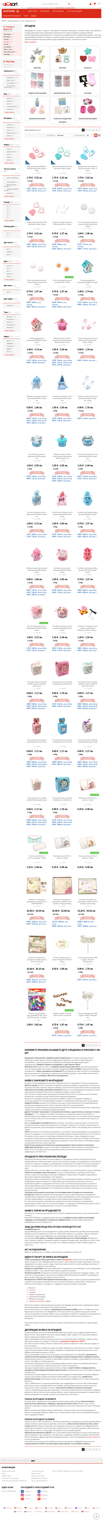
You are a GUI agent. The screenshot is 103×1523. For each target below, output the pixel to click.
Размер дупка (10, 226)
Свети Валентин (11, 52)
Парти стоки (9, 49)
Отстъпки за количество (9, 86)
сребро (10, 252)
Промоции (44, 11)
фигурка (11, 101)
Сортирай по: (51, 135)
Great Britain (50, 1512)
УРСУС (9, 351)
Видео (33, 16)
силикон (10, 125)
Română (18, 1508)
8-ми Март (8, 54)
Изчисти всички (8, 66)
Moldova (85, 1512)
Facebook (26, 1491)
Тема (7, 312)
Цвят (7, 261)
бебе (9, 154)
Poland (96, 1508)
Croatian (49, 1508)
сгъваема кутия (12, 106)
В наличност (12, 77)
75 (8, 217)
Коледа (8, 39)
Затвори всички (8, 31)
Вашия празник (93, 1437)
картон (10, 130)
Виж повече (30, 42)
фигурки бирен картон (10, 185)
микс (9, 292)
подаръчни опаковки (37, 1301)
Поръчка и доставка (38, 1476)
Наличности (10, 71)
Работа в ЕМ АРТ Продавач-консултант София (67, 1471)
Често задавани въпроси (39, 1481)
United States (63, 1512)
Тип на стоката (10, 170)
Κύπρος (38, 1512)
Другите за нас (36, 1473)
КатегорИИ (11, 11)
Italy (87, 1508)
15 (9, 214)
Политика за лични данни (10, 1478)
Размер (8, 202)
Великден (8, 37)
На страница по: (80, 135)
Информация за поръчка (39, 1478)
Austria (38, 1508)
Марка (7, 336)
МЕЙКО (10, 349)
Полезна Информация (9, 1491)
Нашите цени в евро (8, 1471)
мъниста (32, 1290)
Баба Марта (9, 34)
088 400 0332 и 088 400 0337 (65, 8)
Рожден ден (11, 325)
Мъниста (87, 68)
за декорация (12, 182)
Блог (26, 16)
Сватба (7, 44)
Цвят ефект (9, 299)
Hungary (68, 1508)
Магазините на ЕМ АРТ (12, 16)
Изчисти (17, 73)
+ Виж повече (9, 112)
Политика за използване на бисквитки (14, 1481)
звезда (10, 160)
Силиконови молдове (87, 119)
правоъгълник (12, 152)
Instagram (26, 1495)
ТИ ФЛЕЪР (11, 346)
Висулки (37, 68)
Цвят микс (9, 285)
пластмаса (11, 127)
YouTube (25, 1498)
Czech (59, 1508)
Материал (9, 118)
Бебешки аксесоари (37, 119)
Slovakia (18, 1511)
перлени (10, 305)
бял (9, 249)
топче (10, 149)
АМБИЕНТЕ (11, 343)
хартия (10, 135)
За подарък (9, 47)
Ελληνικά (7, 1508)
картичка (10, 109)
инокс (9, 254)
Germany (29, 1508)
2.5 (9, 233)
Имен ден (10, 327)
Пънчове (87, 93)
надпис (10, 157)
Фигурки (62, 68)
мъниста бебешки (11, 178)
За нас (4, 1473)
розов (10, 265)
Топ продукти (58, 11)
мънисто (11, 98)
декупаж (10, 193)
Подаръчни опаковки (37, 93)
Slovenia (28, 1511)
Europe (78, 1508)
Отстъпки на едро (74, 11)
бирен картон (12, 133)
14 (9, 212)
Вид (7, 94)
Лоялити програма (37, 1471)
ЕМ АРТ (10, 341)
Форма (8, 144)
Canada (75, 1512)
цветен (10, 274)
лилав (9, 276)
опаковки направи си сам (11, 189)
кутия (10, 104)
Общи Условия (6, 1476)
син (9, 268)
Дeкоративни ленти (62, 93)
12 (9, 206)
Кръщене (8, 42)
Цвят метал (9, 242)
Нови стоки (32, 11)
